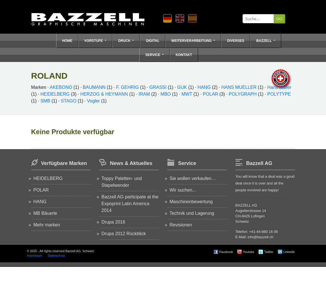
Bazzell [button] (264, 41)
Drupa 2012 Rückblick (124, 233)
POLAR (210, 94)
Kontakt (184, 55)
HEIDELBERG (55, 94)
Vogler (94, 100)
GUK (182, 87)
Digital (152, 41)
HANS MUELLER (238, 87)
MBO (166, 94)
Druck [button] (125, 41)
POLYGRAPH (242, 94)
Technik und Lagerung (192, 213)
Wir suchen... (183, 190)
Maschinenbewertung (191, 201)
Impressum (34, 255)
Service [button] (153, 55)
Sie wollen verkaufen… (193, 178)
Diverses (235, 41)
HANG (204, 87)
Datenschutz (56, 255)
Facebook (226, 252)
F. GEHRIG (127, 87)
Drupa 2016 (113, 222)
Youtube (248, 252)
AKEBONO (61, 87)
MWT (186, 94)
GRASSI (158, 87)
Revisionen (181, 224)
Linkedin (289, 252)
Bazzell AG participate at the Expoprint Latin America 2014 (130, 203)
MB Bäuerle (45, 213)
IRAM (144, 94)
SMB (45, 100)
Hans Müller (279, 87)
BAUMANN (94, 87)
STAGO (68, 100)
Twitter (268, 252)
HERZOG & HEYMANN (104, 94)
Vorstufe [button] (94, 41)
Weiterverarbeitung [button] (192, 41)
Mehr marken (46, 224)
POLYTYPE (279, 94)
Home (67, 41)
